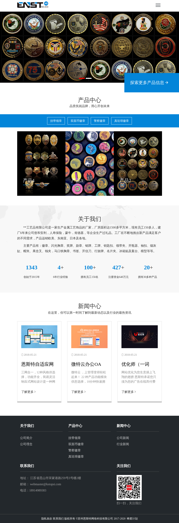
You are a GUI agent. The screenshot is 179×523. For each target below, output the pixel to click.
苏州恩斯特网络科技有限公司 (95, 518)
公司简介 (26, 438)
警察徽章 (99, 120)
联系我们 (58, 518)
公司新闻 (123, 438)
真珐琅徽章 (121, 120)
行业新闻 (123, 444)
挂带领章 (56, 120)
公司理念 (26, 444)
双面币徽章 (78, 120)
